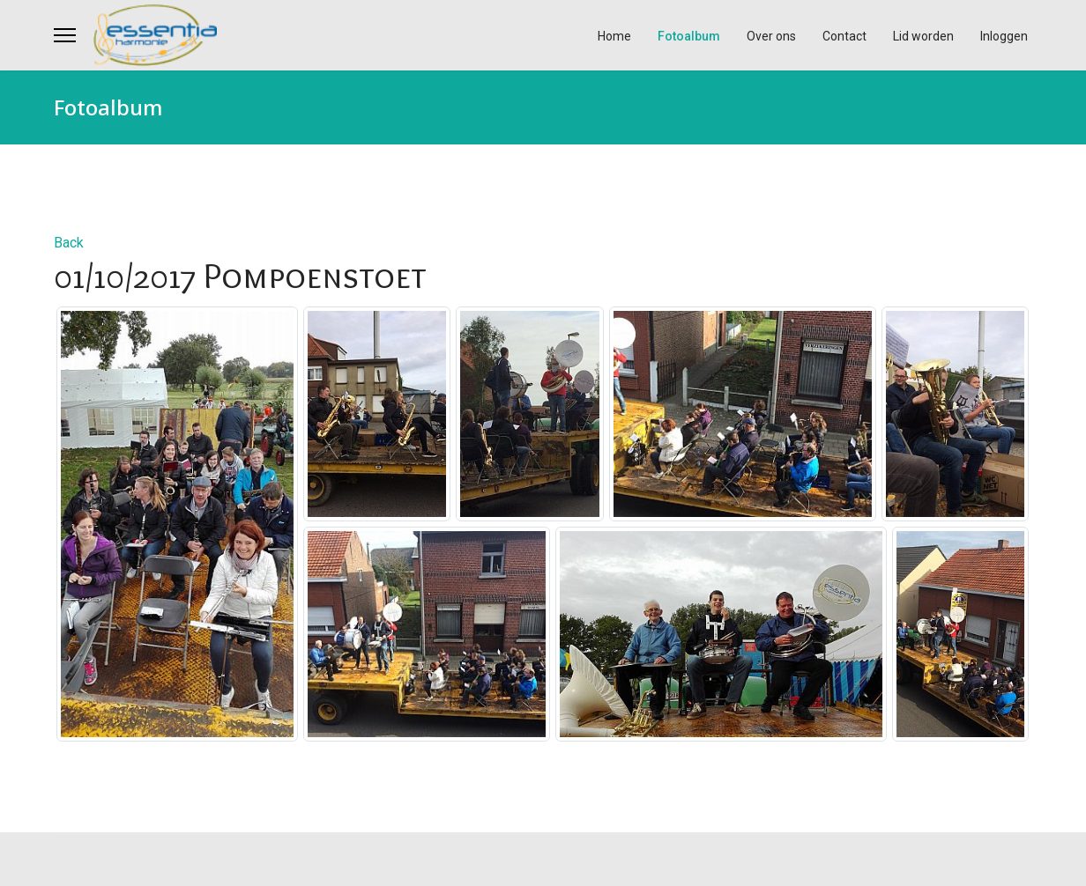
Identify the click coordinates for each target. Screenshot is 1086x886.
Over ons (771, 36)
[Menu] (65, 35)
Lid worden (923, 36)
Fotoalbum (689, 36)
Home (614, 36)
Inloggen (1004, 36)
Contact (844, 36)
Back (69, 242)
